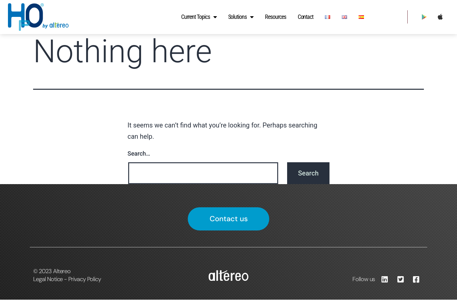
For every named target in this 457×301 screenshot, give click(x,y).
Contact (306, 16)
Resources (275, 16)
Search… (138, 153)
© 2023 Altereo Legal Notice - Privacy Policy (67, 276)
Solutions (241, 17)
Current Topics (198, 17)
